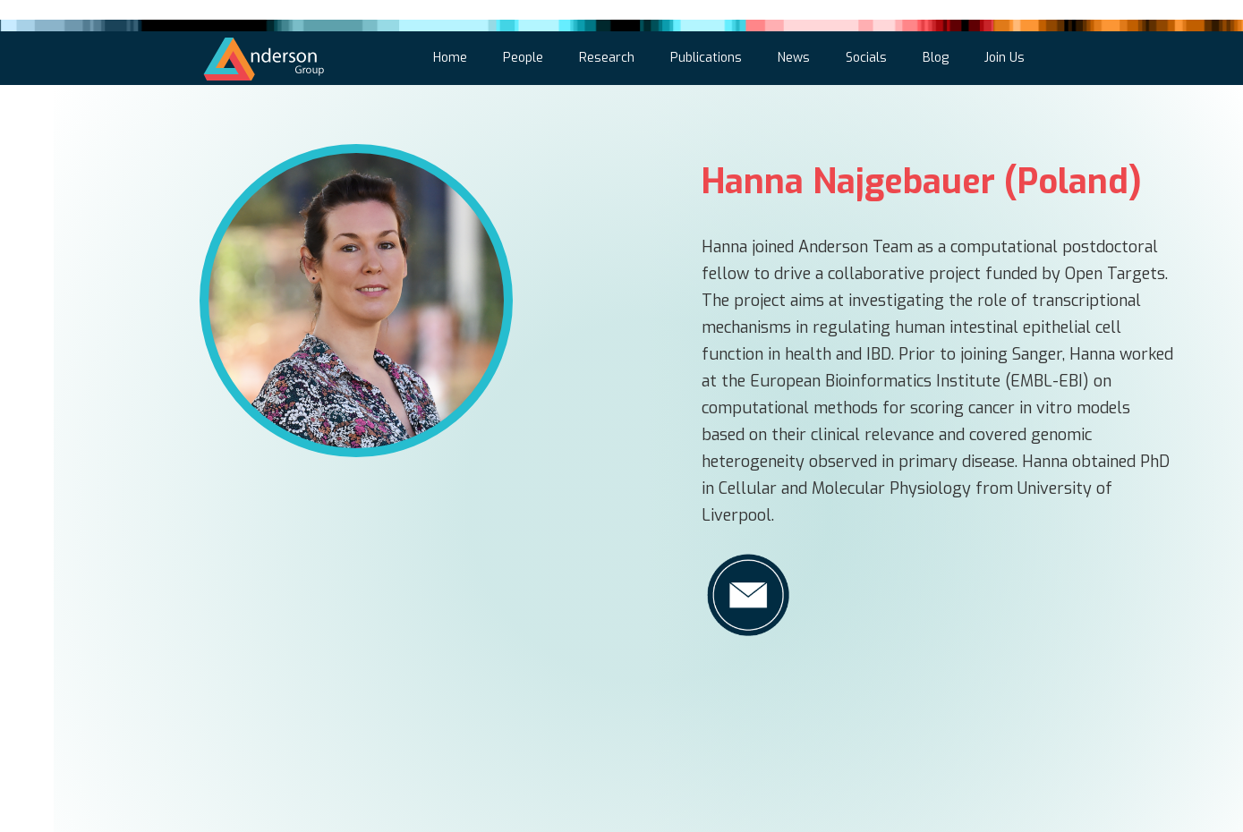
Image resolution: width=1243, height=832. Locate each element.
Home (450, 57)
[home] (264, 56)
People (523, 57)
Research (606, 57)
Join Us (1004, 57)
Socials (866, 57)
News (794, 57)
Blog (936, 57)
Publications (706, 57)
